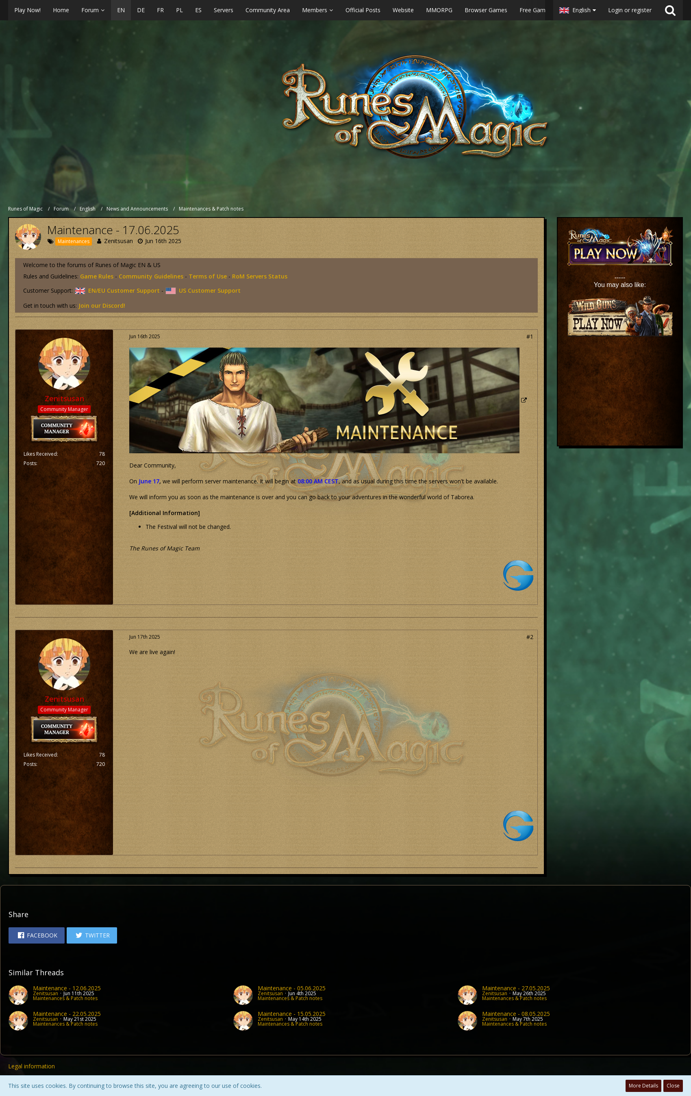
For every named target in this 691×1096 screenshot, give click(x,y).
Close (673, 1085)
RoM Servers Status (259, 276)
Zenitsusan (118, 241)
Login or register (630, 10)
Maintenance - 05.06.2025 (292, 988)
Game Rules (96, 276)
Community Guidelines (151, 276)
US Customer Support (203, 290)
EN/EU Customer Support (117, 290)
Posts (30, 463)
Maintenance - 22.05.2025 (67, 1014)
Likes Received (40, 453)
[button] (276, 10)
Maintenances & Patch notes (65, 998)
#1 (529, 336)
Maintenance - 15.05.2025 (292, 1014)
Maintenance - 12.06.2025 (67, 988)
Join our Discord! (101, 305)
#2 (529, 637)
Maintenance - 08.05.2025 (516, 1014)
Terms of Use (208, 276)
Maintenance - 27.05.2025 (516, 988)
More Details (643, 1085)
